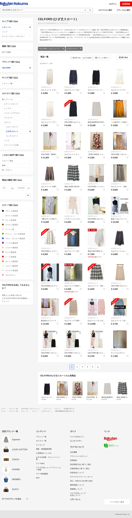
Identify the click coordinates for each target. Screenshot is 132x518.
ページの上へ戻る (117, 502)
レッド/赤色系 (16, 257)
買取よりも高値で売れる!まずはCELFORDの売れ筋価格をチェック (16, 298)
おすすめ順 (87, 58)
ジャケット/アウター (17, 113)
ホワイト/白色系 (16, 216)
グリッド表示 (102, 58)
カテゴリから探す (105, 10)
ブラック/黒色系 (16, 211)
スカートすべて (18, 127)
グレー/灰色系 (16, 220)
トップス (17, 108)
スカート (17, 122)
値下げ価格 (16, 52)
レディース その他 (17, 145)
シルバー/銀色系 (16, 266)
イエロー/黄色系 (16, 248)
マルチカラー (16, 275)
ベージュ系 (16, 229)
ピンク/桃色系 (16, 252)
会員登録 (126, 4)
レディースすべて (17, 104)
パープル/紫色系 (16, 243)
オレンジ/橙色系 (16, 261)
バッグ (17, 140)
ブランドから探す (124, 10)
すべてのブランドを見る (11, 499)
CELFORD (16, 68)
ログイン (113, 4)
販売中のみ (75, 58)
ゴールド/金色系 (16, 270)
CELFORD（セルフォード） (51, 49)
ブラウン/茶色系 (16, 225)
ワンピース (17, 118)
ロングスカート (18, 136)
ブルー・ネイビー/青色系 (16, 238)
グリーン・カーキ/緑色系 (16, 234)
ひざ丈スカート (74, 49)
